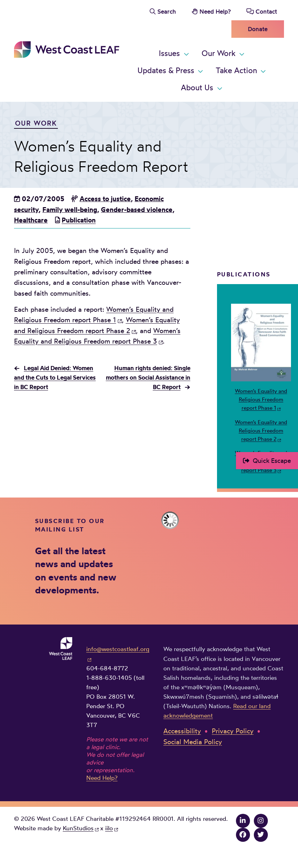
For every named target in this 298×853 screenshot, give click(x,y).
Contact (266, 11)
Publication (79, 220)
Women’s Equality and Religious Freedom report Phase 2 (261, 431)
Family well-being (69, 209)
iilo (109, 828)
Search (166, 11)
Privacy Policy (232, 731)
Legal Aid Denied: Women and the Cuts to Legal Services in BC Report (55, 377)
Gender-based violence (136, 209)
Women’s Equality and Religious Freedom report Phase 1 (261, 399)
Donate (257, 29)
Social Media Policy (192, 742)
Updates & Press (165, 70)
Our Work (219, 53)
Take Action (236, 70)
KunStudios (78, 828)
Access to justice (105, 199)
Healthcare (31, 220)
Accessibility (182, 731)
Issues (169, 53)
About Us (197, 87)
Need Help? (215, 11)
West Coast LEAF (66, 49)
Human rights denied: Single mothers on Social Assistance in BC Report (148, 377)
